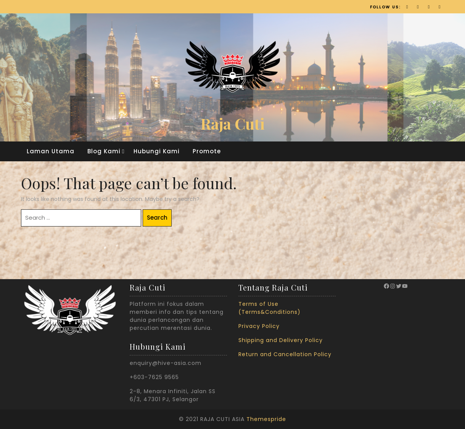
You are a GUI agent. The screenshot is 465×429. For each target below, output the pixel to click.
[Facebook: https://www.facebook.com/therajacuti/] (386, 286)
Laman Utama (50, 151)
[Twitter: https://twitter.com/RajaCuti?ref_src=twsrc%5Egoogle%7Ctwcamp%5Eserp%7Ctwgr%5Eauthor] (399, 286)
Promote (207, 151)
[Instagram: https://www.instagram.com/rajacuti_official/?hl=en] (392, 286)
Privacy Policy (259, 326)
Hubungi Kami (157, 151)
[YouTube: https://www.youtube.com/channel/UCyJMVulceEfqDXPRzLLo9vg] (405, 286)
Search (157, 218)
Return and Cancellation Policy (284, 354)
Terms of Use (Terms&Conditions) (269, 308)
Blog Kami (104, 151)
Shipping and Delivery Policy (280, 340)
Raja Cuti (233, 123)
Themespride (266, 419)
